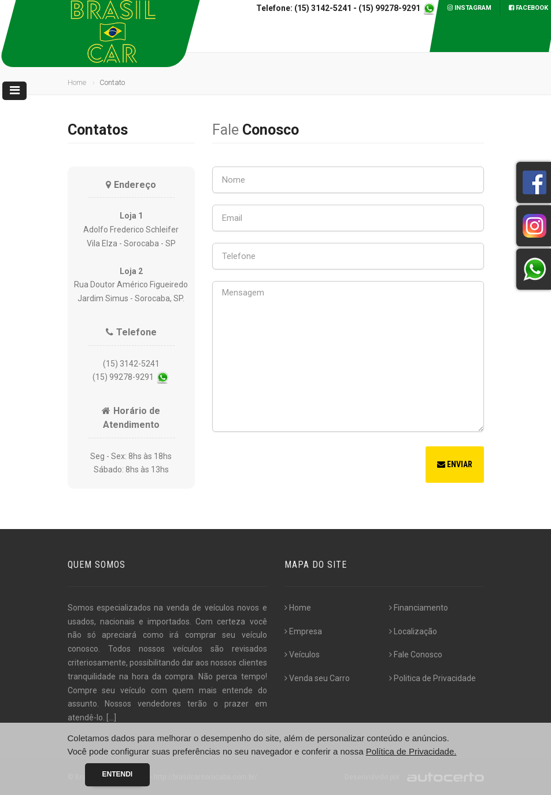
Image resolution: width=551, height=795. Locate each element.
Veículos (302, 654)
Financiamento (418, 607)
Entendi (117, 774)
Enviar (454, 464)
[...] (111, 717)
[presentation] (300, 466)
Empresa (303, 631)
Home (77, 82)
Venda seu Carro (317, 678)
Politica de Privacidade (432, 678)
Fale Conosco (415, 654)
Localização (413, 631)
